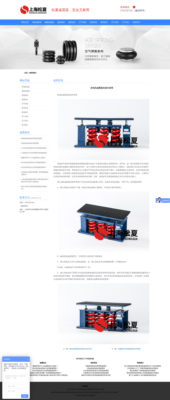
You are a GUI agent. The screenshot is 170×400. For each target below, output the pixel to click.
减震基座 (61, 22)
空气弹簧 (82, 22)
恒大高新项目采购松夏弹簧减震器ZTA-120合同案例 (142, 366)
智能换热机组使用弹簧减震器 (31, 138)
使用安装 (93, 22)
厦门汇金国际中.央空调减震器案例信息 (142, 375)
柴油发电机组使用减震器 (30, 143)
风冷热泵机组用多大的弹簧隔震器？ (34, 162)
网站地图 (92, 395)
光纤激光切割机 (81, 389)
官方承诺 (115, 22)
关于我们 (125, 22)
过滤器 (102, 389)
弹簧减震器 (36, 22)
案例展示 (104, 22)
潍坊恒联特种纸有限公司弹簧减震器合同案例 (143, 373)
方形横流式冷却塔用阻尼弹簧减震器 (34, 153)
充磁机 (97, 389)
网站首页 (25, 22)
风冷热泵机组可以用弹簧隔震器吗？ (34, 167)
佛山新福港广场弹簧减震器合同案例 (142, 370)
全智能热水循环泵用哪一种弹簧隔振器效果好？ (45, 373)
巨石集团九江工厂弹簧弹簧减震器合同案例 (142, 368)
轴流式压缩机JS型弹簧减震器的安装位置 (96, 375)
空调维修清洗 (90, 389)
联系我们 (136, 22)
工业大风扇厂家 (71, 389)
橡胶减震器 (49, 22)
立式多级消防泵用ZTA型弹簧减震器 (34, 148)
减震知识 (71, 22)
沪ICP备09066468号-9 (82, 395)
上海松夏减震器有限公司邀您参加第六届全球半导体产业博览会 (45, 375)
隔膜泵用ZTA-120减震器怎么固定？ (34, 158)
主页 (25, 73)
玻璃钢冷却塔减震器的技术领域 (129, 349)
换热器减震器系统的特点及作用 (80, 349)
